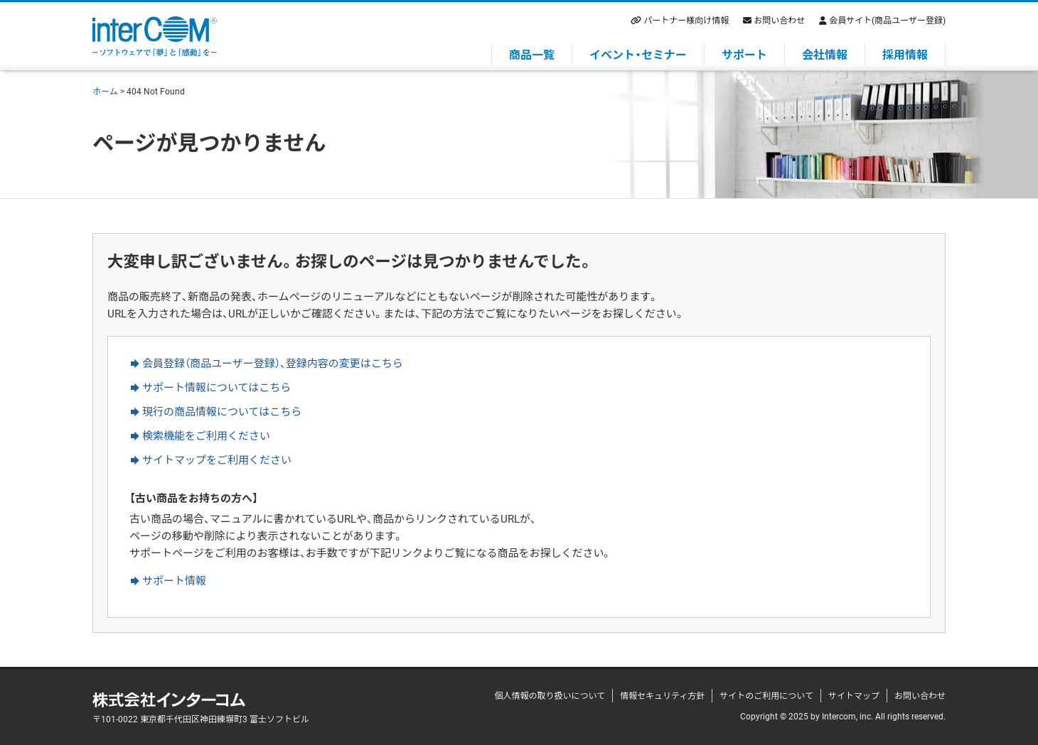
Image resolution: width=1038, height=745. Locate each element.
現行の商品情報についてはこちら (221, 411)
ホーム (105, 91)
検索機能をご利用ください (206, 435)
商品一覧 (532, 53)
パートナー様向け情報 (686, 19)
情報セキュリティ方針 (662, 695)
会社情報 (824, 53)
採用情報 (905, 53)
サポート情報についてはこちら (216, 387)
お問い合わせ (779, 19)
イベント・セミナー (638, 53)
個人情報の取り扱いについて (549, 695)
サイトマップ (853, 695)
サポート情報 (174, 580)
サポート (744, 53)
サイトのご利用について (766, 695)
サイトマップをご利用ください (216, 459)
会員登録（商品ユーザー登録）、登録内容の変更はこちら (272, 363)
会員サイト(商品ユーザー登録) (887, 19)
